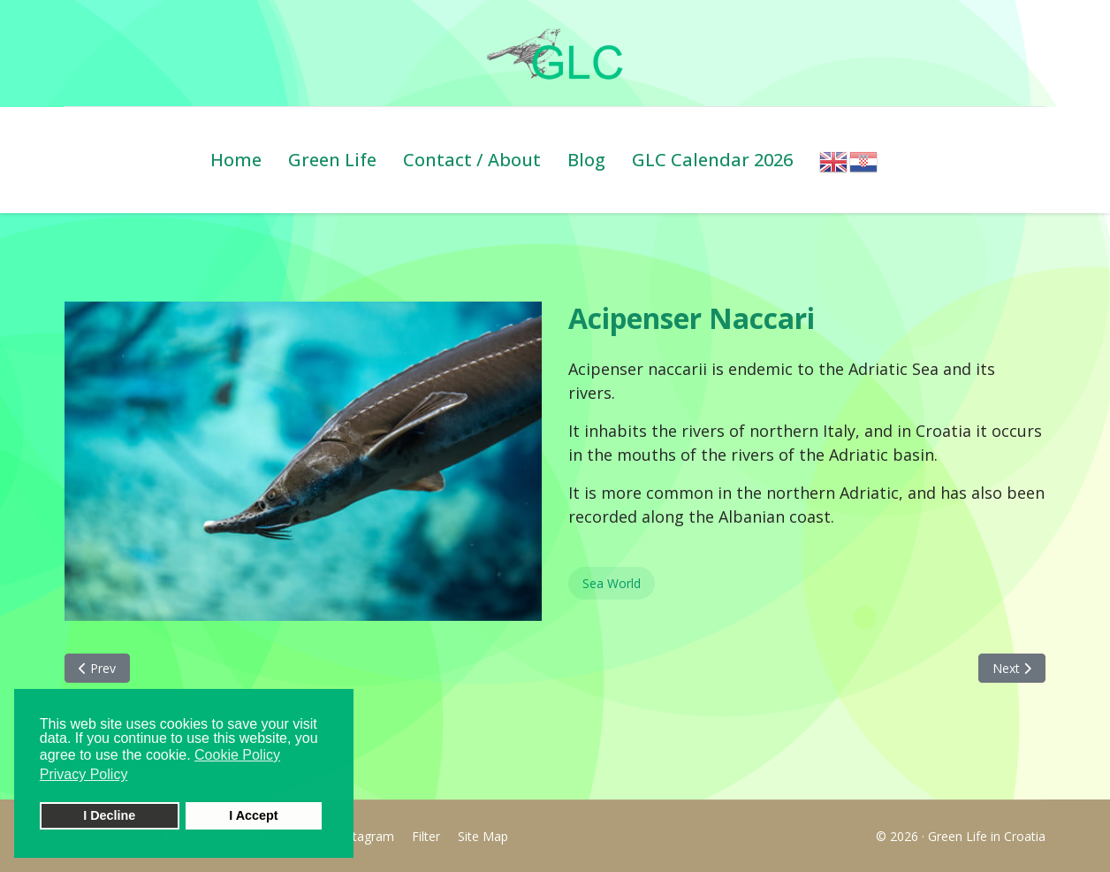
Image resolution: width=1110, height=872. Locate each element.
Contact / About (472, 160)
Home (236, 160)
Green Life (332, 160)
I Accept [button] (253, 815)
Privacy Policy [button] (84, 774)
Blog (586, 160)
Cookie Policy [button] (237, 754)
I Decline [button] (109, 815)
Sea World (611, 583)
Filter (426, 836)
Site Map (483, 836)
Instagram (365, 836)
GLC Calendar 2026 (712, 160)
